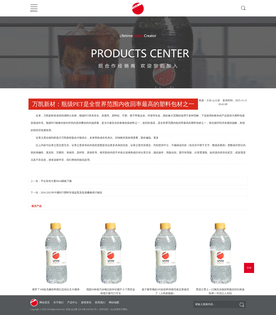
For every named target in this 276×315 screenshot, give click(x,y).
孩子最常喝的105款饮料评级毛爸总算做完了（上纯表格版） (165, 291)
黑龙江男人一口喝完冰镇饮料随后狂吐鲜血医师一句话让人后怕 (220, 291)
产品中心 (72, 302)
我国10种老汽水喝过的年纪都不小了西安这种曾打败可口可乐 (110, 291)
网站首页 (44, 302)
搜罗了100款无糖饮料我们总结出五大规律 (55, 289)
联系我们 (100, 302)
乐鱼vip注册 (213, 100)
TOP (249, 268)
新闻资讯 (86, 302)
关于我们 (58, 302)
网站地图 (114, 302)
